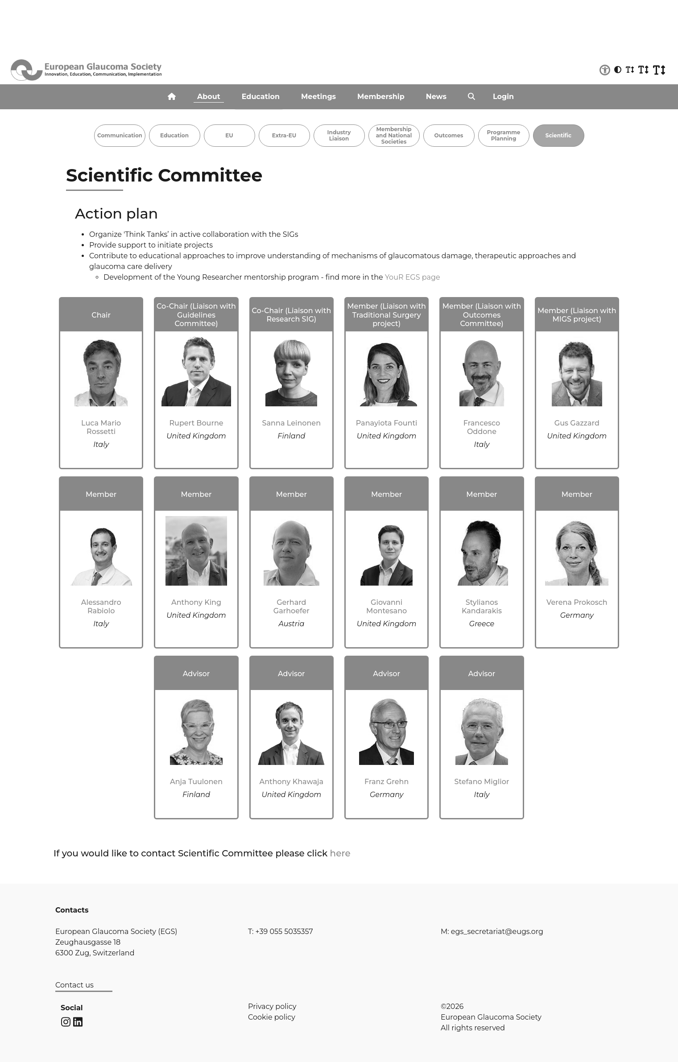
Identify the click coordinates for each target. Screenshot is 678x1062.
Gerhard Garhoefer (291, 606)
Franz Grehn (386, 781)
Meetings (318, 96)
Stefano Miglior (482, 781)
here (340, 853)
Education (261, 96)
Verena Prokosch (577, 602)
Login (503, 96)
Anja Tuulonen (196, 781)
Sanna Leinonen (291, 423)
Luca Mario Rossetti (101, 427)
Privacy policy (272, 1006)
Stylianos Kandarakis (482, 606)
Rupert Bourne (196, 423)
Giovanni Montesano (386, 606)
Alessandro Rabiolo (101, 606)
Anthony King (196, 602)
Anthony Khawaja (291, 781)
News (436, 96)
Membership (381, 96)
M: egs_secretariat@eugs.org (492, 931)
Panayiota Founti (387, 423)
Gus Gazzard (576, 423)
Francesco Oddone (481, 427)
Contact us (74, 985)
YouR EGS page (412, 277)
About (208, 96)
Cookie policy (271, 1017)
